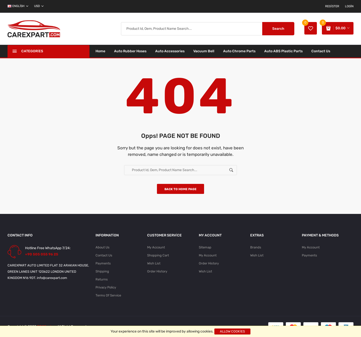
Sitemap (205, 247)
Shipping (102, 271)
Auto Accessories (170, 51)
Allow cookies (232, 331)
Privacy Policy (106, 287)
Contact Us (320, 51)
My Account (156, 247)
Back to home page (180, 189)
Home (100, 51)
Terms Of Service (108, 295)
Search (278, 29)
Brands (255, 247)
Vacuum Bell (203, 51)
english (18, 6)
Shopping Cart (158, 255)
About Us (103, 247)
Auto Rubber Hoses (130, 51)
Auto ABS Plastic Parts (283, 51)
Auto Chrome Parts (239, 51)
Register (332, 6)
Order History (157, 271)
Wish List (153, 263)
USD (39, 6)
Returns (102, 279)
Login (349, 6)
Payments (103, 263)
